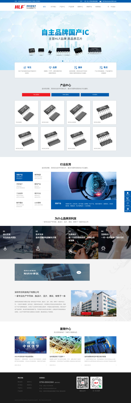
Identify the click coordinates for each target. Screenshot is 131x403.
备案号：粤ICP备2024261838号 (42, 400)
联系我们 (98, 6)
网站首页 (20, 382)
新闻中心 (80, 6)
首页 (44, 6)
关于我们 (53, 6)
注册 (85, 1)
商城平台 (89, 6)
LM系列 (71, 94)
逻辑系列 (95, 94)
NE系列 (83, 94)
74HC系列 (48, 94)
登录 (81, 1)
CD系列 (59, 94)
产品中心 (62, 6)
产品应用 (71, 6)
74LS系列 (36, 94)
